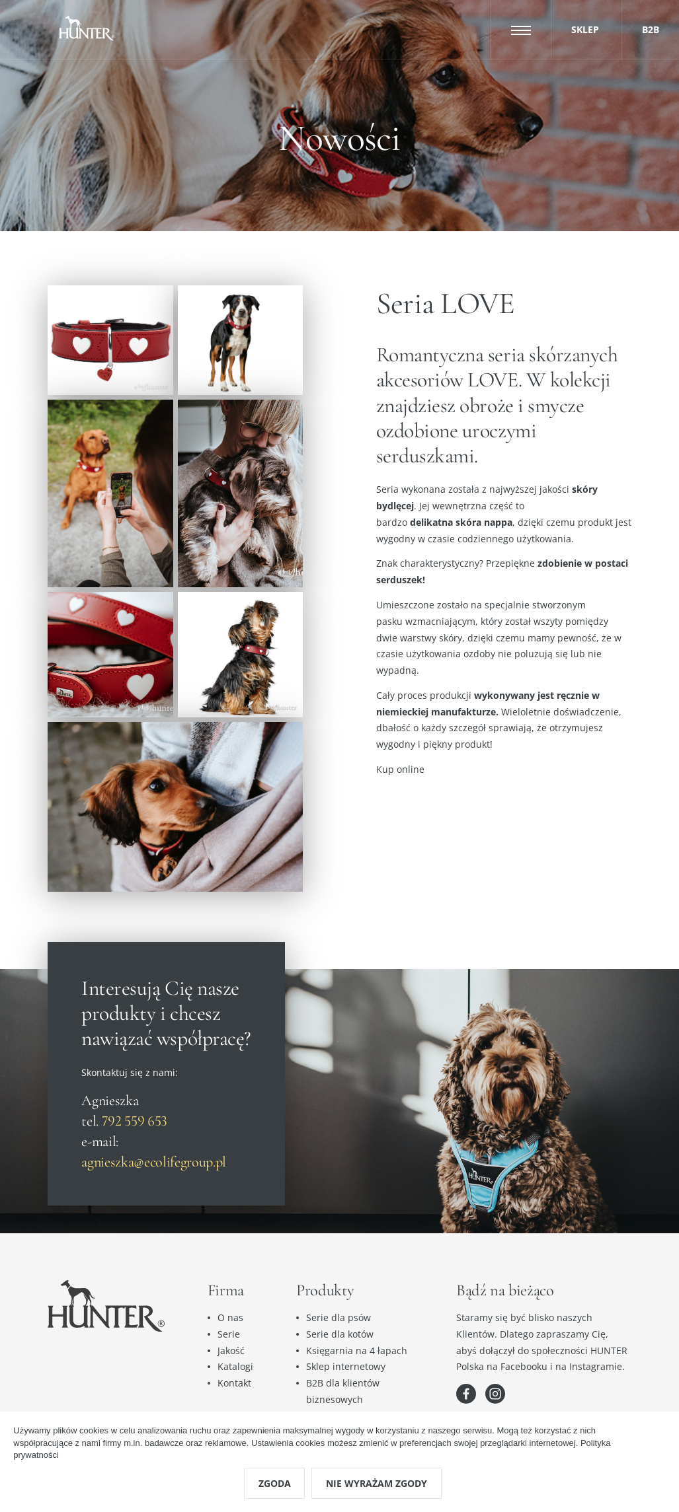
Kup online (400, 769)
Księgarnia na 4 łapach (356, 1350)
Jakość (231, 1350)
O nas (230, 1317)
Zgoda (275, 1483)
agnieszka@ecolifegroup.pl (153, 1161)
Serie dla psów (338, 1317)
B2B (650, 29)
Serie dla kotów (340, 1334)
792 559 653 (134, 1121)
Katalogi (235, 1366)
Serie (229, 1334)
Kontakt (234, 1383)
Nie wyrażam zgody (376, 1483)
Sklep (585, 29)
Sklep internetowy (345, 1366)
